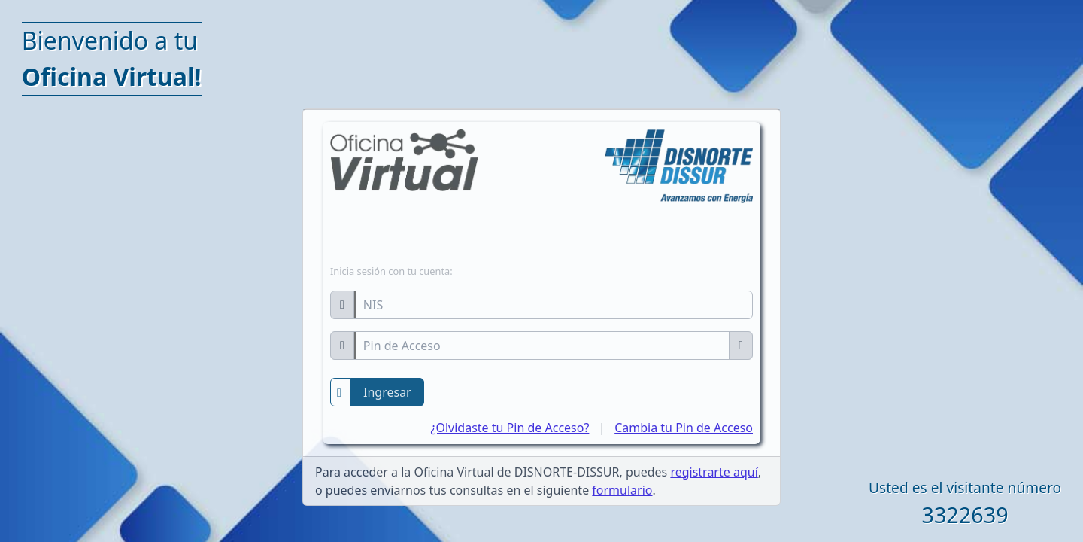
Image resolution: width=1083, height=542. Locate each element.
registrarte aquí (713, 472)
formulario (622, 490)
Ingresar (387, 392)
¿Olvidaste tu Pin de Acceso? (510, 427)
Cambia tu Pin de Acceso (683, 427)
